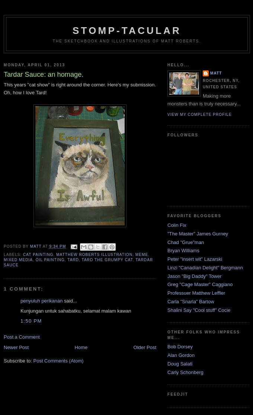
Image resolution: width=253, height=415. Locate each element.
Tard (73, 260)
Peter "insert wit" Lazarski (194, 259)
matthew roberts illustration (94, 255)
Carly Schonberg (185, 372)
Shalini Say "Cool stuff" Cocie (198, 310)
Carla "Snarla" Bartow (190, 301)
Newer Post (16, 347)
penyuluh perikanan (41, 301)
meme (141, 255)
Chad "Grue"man (185, 242)
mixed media (18, 260)
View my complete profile (199, 115)
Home (81, 347)
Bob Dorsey (180, 346)
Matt (216, 73)
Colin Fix (176, 225)
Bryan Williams (183, 250)
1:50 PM (31, 321)
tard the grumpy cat (107, 260)
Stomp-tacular (127, 30)
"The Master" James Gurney (197, 234)
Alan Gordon (181, 355)
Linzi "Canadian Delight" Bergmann (205, 267)
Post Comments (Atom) (58, 361)
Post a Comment (22, 337)
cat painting (38, 255)
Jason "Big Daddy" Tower (194, 276)
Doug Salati (179, 364)
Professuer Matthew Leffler (196, 293)
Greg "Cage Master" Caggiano (200, 284)
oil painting (50, 260)
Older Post (145, 347)
